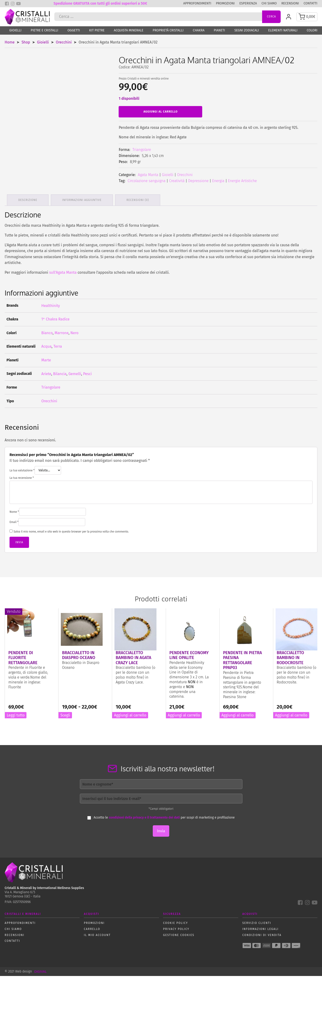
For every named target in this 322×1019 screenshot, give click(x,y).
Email (14, 521)
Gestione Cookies (178, 934)
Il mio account (97, 934)
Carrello (92, 928)
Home (10, 42)
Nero (74, 332)
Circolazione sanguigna (147, 181)
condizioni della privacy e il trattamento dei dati (144, 817)
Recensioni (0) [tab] (138, 198)
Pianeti (219, 31)
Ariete (46, 372)
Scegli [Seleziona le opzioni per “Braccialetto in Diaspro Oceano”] (65, 714)
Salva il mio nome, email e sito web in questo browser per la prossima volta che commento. (71, 530)
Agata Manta (148, 175)
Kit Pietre (96, 31)
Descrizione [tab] (27, 198)
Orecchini (64, 42)
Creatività (177, 181)
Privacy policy (176, 928)
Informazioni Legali (260, 928)
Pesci (87, 372)
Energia (218, 181)
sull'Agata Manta (63, 271)
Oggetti (74, 31)
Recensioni (290, 3)
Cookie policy (175, 922)
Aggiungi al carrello (160, 112)
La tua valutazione (22, 469)
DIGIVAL (40, 970)
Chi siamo (268, 3)
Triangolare (142, 150)
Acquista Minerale (128, 31)
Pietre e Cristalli (44, 31)
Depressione (198, 181)
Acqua (46, 345)
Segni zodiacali (246, 31)
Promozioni (225, 3)
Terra (57, 345)
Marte (46, 359)
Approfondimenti (197, 3)
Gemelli (74, 372)
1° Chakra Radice (55, 318)
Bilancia (60, 372)
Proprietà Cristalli (168, 31)
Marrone (61, 332)
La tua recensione (22, 477)
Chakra (199, 31)
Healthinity (50, 304)
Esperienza (248, 3)
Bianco (47, 332)
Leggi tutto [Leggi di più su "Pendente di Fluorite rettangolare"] (16, 714)
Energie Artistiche (242, 181)
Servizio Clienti (256, 922)
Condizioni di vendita (262, 934)
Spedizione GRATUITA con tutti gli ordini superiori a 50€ (100, 3)
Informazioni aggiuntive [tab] (82, 198)
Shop (26, 42)
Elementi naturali (282, 31)
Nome (14, 511)
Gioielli (15, 31)
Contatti (310, 3)
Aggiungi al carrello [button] (130, 714)
